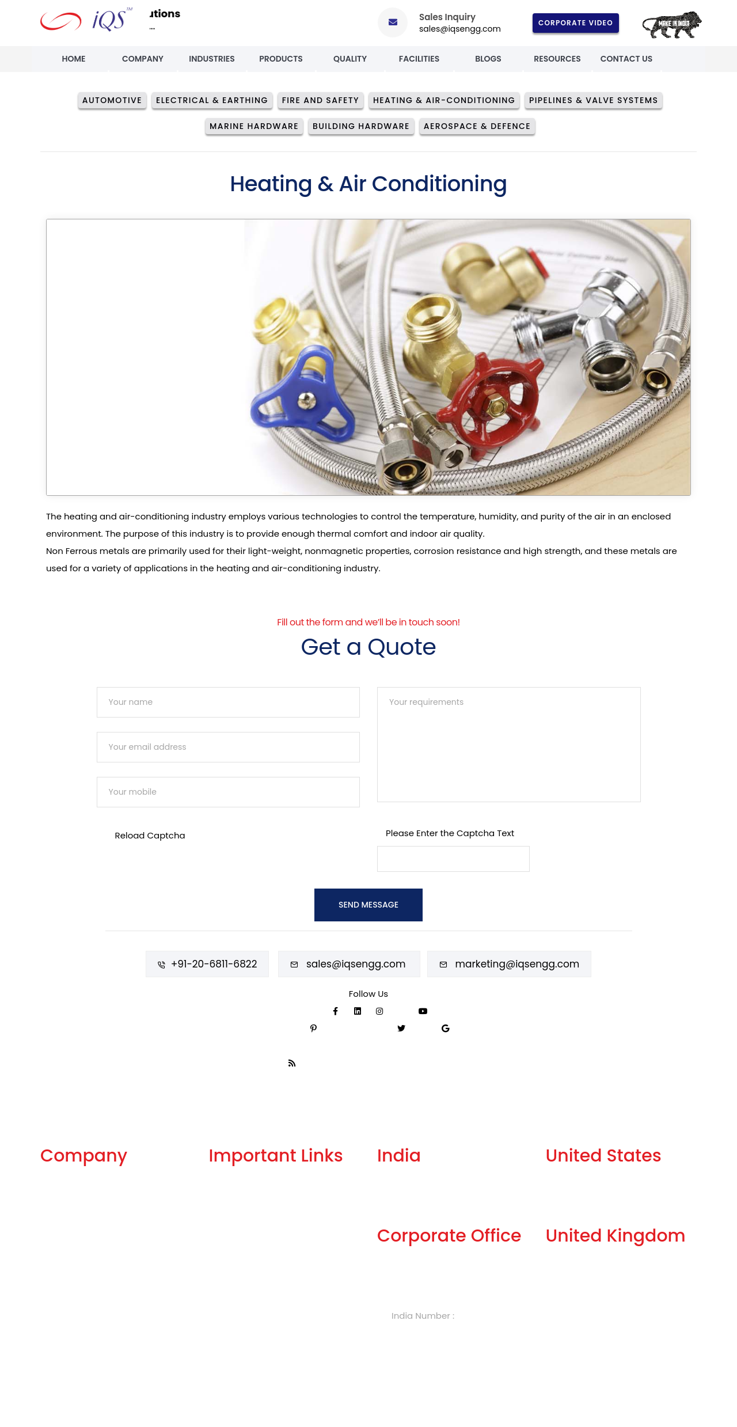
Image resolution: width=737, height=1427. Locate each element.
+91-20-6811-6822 (214, 963)
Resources (557, 58)
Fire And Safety (320, 100)
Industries (211, 58)
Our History (64, 1238)
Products (281, 58)
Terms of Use (236, 1238)
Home (73, 58)
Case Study (64, 1314)
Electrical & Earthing (212, 100)
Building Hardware (361, 126)
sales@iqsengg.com (460, 29)
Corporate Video (575, 23)
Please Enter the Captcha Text (450, 833)
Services (58, 1200)
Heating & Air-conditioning (444, 100)
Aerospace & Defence (477, 126)
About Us (59, 1181)
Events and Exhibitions (87, 1333)
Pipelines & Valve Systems (593, 100)
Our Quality (64, 1276)
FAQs (219, 1219)
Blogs (488, 58)
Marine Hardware (254, 126)
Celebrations (68, 1295)
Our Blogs (229, 1181)
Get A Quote (235, 1200)
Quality (350, 58)
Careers (226, 1276)
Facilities (419, 58)
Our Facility (64, 1219)
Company (143, 58)
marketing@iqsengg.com (517, 963)
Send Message (368, 904)
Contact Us (627, 58)
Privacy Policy (238, 1257)
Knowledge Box (241, 1295)
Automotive (112, 100)
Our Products (68, 1257)
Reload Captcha (150, 835)
